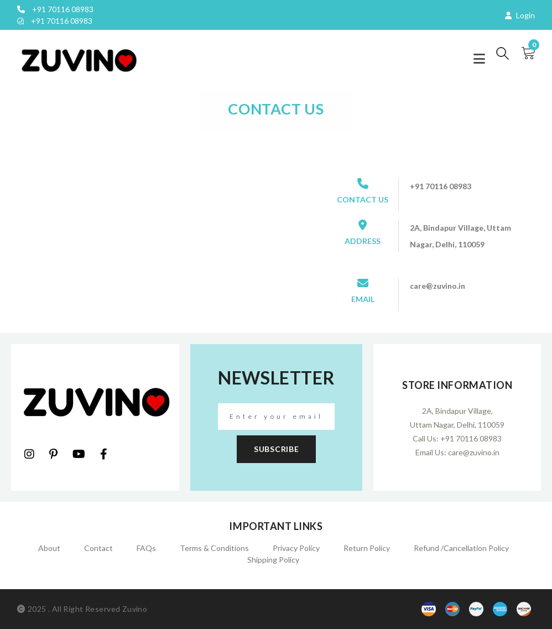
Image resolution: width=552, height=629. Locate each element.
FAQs (146, 548)
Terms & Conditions (214, 548)
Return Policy (366, 548)
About (49, 548)
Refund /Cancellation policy (461, 548)
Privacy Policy (296, 548)
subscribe (276, 449)
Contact (98, 548)
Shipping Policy (273, 559)
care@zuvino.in (473, 452)
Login (520, 15)
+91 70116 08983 (55, 9)
